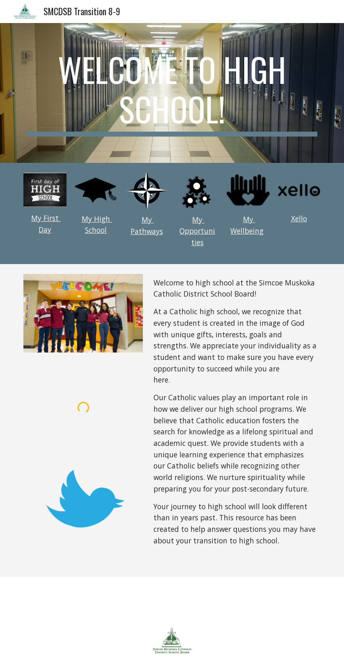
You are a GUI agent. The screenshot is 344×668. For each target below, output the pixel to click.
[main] (171, 93)
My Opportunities (197, 231)
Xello (299, 218)
